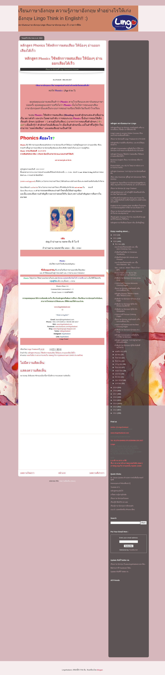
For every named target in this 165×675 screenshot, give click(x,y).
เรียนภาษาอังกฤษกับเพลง (119, 498)
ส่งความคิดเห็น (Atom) (67, 481)
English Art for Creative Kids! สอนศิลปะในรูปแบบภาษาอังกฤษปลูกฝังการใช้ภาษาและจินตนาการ (128, 207)
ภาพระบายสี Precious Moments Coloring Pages (126, 284)
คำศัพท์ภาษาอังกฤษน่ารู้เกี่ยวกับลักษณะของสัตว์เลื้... (126, 305)
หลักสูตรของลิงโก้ (117, 491)
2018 (115, 391)
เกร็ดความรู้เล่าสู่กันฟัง (118, 495)
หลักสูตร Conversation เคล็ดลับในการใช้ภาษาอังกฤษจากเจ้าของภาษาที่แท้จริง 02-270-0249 (127, 149)
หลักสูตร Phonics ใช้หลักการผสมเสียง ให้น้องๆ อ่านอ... (126, 295)
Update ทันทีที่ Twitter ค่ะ (120, 572)
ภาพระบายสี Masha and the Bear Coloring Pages (127, 326)
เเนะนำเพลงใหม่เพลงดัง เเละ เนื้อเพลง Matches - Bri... (126, 263)
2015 (115, 400)
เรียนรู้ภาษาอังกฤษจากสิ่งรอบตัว (122, 506)
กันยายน (118, 358)
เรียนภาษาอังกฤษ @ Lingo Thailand (123, 188)
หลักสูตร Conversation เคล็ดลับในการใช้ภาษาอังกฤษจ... (127, 336)
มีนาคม (118, 377)
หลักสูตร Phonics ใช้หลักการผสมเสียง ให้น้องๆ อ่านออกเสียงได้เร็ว (51, 353)
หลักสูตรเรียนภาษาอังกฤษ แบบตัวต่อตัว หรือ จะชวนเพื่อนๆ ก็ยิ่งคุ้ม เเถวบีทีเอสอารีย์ (127, 129)
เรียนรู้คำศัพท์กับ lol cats (119, 502)
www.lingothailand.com (64, 324)
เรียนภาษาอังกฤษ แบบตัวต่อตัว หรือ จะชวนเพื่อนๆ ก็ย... (127, 289)
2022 (115, 235)
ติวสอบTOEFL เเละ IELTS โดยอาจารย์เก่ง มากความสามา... (126, 274)
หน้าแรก (62, 473)
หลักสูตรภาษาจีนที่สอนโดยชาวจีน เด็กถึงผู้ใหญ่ (127, 223)
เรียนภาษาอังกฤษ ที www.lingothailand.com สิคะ (128, 564)
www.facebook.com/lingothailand (66, 326)
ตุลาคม (118, 355)
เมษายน (118, 374)
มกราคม (118, 383)
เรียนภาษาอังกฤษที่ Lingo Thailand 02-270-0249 (128, 139)
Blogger (100, 670)
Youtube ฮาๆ (115, 487)
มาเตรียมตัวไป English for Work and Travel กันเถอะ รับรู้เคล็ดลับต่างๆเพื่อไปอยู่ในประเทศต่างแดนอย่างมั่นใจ (128, 200)
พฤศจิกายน (119, 351)
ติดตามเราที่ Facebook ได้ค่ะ (121, 568)
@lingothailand (65, 331)
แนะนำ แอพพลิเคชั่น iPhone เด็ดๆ (123, 509)
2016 (115, 397)
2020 (115, 241)
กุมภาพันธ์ (119, 380)
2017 (115, 394)
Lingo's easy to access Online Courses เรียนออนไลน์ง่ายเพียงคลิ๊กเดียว (127, 134)
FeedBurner (133, 550)
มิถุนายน (118, 367)
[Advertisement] (62, 452)
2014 (115, 403)
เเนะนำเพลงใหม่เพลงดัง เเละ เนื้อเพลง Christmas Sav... (126, 248)
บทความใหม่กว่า (27, 473)
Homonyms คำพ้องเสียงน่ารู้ (120, 483)
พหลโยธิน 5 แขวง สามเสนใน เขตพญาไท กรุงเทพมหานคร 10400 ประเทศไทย (55, 355)
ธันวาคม (118, 244)
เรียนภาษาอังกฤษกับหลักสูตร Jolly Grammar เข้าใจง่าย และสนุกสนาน (126, 212)
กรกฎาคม (119, 364)
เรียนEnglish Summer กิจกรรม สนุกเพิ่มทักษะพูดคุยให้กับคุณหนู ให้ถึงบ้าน (128, 218)
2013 (115, 407)
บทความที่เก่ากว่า (96, 473)
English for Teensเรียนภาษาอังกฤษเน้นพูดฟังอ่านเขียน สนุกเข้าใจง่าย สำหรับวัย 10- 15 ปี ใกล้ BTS (128, 184)
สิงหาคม (118, 361)
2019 (115, 387)
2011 (115, 413)
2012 (115, 410)
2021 (115, 238)
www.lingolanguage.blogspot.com (64, 329)
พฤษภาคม (119, 371)
